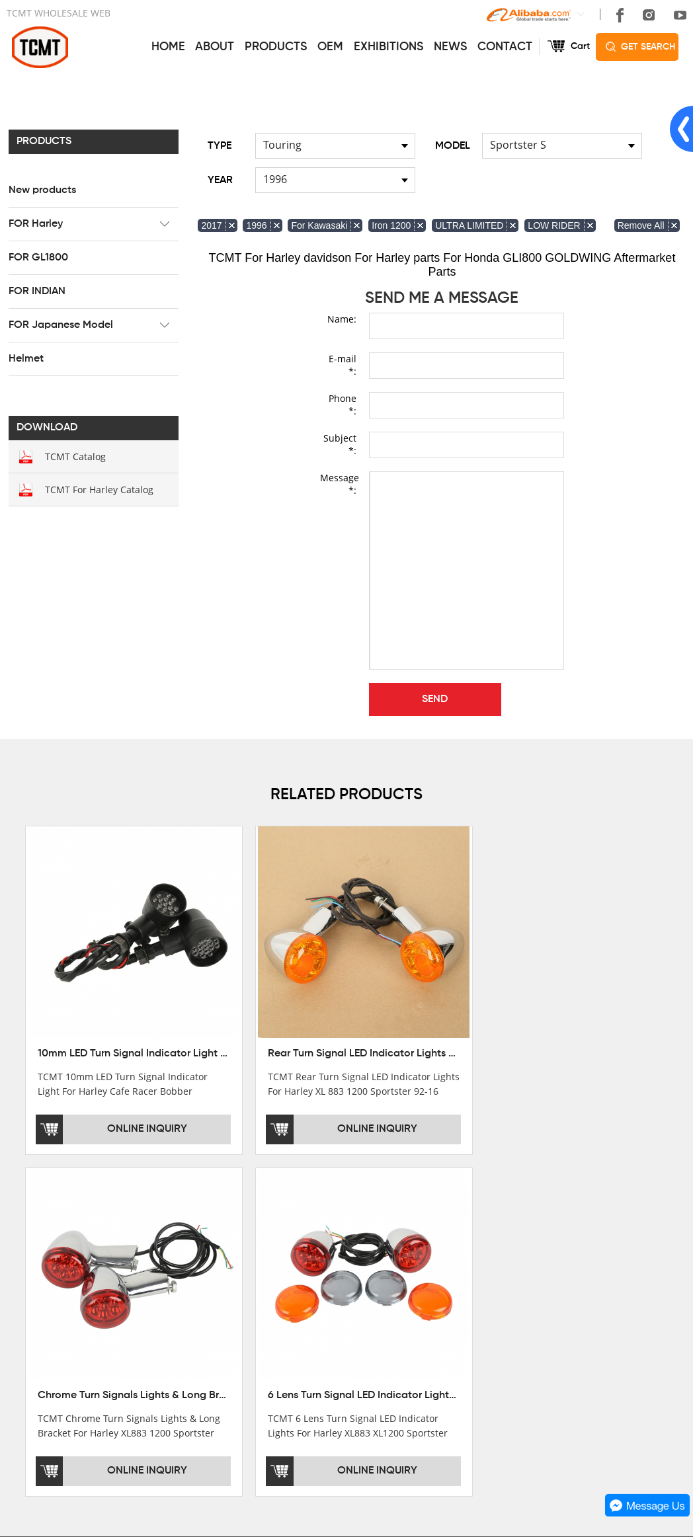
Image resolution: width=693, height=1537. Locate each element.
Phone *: (342, 403)
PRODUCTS (276, 46)
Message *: (338, 483)
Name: (341, 318)
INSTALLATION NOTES (352, 1296)
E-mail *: (342, 364)
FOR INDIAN (35, 291)
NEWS (450, 46)
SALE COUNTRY (43, 1333)
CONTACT (504, 46)
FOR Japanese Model (59, 324)
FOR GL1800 (36, 257)
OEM (330, 46)
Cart (580, 46)
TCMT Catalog (73, 456)
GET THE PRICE (338, 1259)
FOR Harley (34, 223)
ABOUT (214, 46)
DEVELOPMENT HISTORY (63, 1296)
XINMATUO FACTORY (54, 1278)
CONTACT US (484, 1227)
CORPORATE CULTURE (58, 1315)
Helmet (24, 358)
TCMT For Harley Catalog (97, 489)
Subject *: (339, 443)
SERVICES (329, 1227)
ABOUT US (35, 1227)
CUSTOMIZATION (341, 1315)
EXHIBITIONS (388, 46)
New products (40, 189)
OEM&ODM (327, 1333)
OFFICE (23, 1259)
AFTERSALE (330, 1278)
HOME (168, 46)
